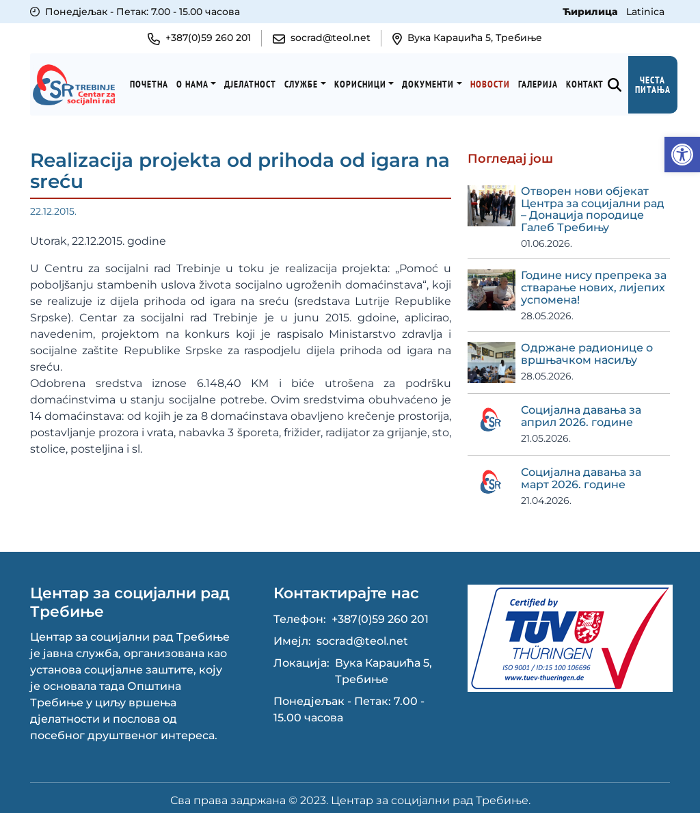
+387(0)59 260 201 (380, 614)
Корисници (366, 81)
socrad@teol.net (362, 636)
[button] (682, 154)
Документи (434, 81)
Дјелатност (256, 81)
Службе (307, 81)
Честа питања (658, 82)
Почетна (154, 81)
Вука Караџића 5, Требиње (383, 666)
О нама (198, 81)
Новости (495, 81)
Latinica (645, 11)
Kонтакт (590, 81)
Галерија (543, 81)
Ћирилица (592, 11)
